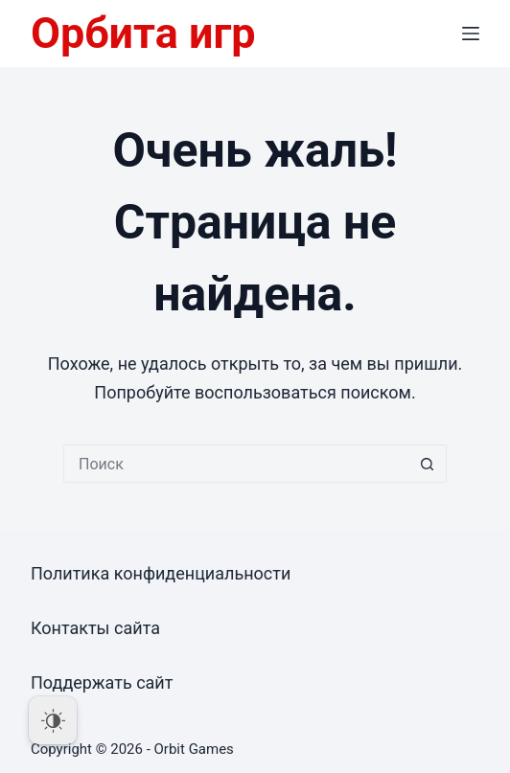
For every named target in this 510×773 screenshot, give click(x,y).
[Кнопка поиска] (427, 463)
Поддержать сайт (102, 682)
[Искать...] (235, 463)
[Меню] (470, 33)
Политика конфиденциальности (160, 573)
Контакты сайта (95, 628)
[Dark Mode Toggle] (53, 720)
